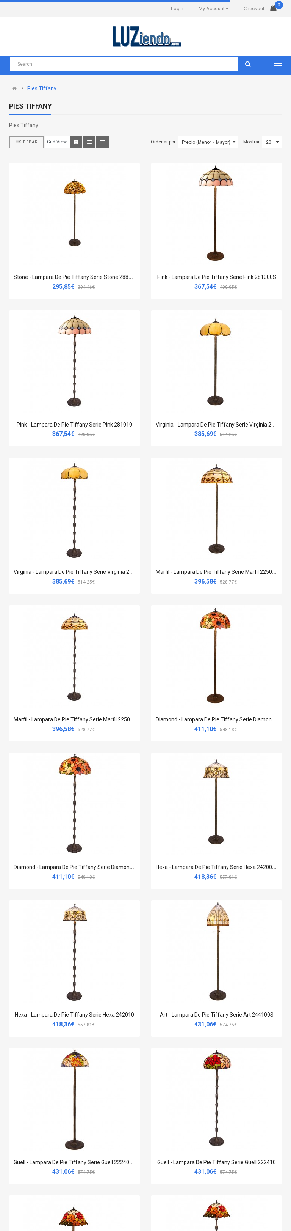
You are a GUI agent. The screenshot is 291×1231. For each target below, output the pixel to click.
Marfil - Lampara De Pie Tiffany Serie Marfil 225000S (219, 572)
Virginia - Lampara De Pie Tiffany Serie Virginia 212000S (223, 425)
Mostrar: (252, 142)
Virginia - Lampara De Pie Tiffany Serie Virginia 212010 (79, 572)
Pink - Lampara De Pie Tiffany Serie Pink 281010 (74, 425)
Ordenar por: (164, 142)
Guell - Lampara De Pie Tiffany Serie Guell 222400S (75, 1162)
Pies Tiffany (41, 88)
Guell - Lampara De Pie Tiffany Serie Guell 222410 (216, 1162)
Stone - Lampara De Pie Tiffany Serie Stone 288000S (77, 277)
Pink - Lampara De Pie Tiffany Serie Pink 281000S (216, 277)
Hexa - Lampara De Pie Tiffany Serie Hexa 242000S (217, 867)
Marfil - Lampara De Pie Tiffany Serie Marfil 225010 (75, 719)
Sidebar (27, 142)
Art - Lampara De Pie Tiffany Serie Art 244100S (217, 1015)
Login (177, 8)
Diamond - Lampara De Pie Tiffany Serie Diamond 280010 (83, 867)
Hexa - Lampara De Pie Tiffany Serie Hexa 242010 (74, 1015)
